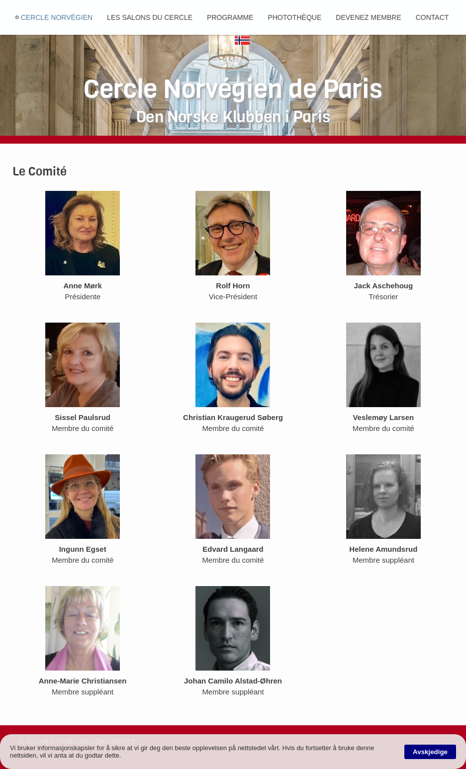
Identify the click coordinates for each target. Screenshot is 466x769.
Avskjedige (430, 752)
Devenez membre (368, 17)
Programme (230, 17)
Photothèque (294, 17)
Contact (432, 17)
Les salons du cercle (149, 17)
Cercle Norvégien (57, 17)
